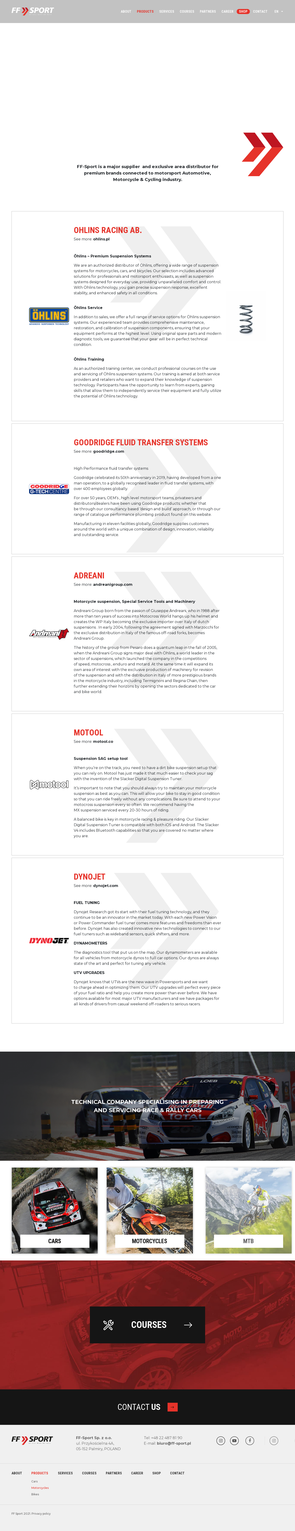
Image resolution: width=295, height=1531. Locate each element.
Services (166, 11)
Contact (260, 11)
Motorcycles (33, 1488)
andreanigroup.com (113, 584)
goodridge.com (108, 451)
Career (227, 11)
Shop (243, 11)
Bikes (33, 1494)
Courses (187, 11)
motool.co (103, 741)
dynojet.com (105, 886)
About (126, 11)
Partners (208, 11)
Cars (33, 1481)
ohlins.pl (101, 239)
